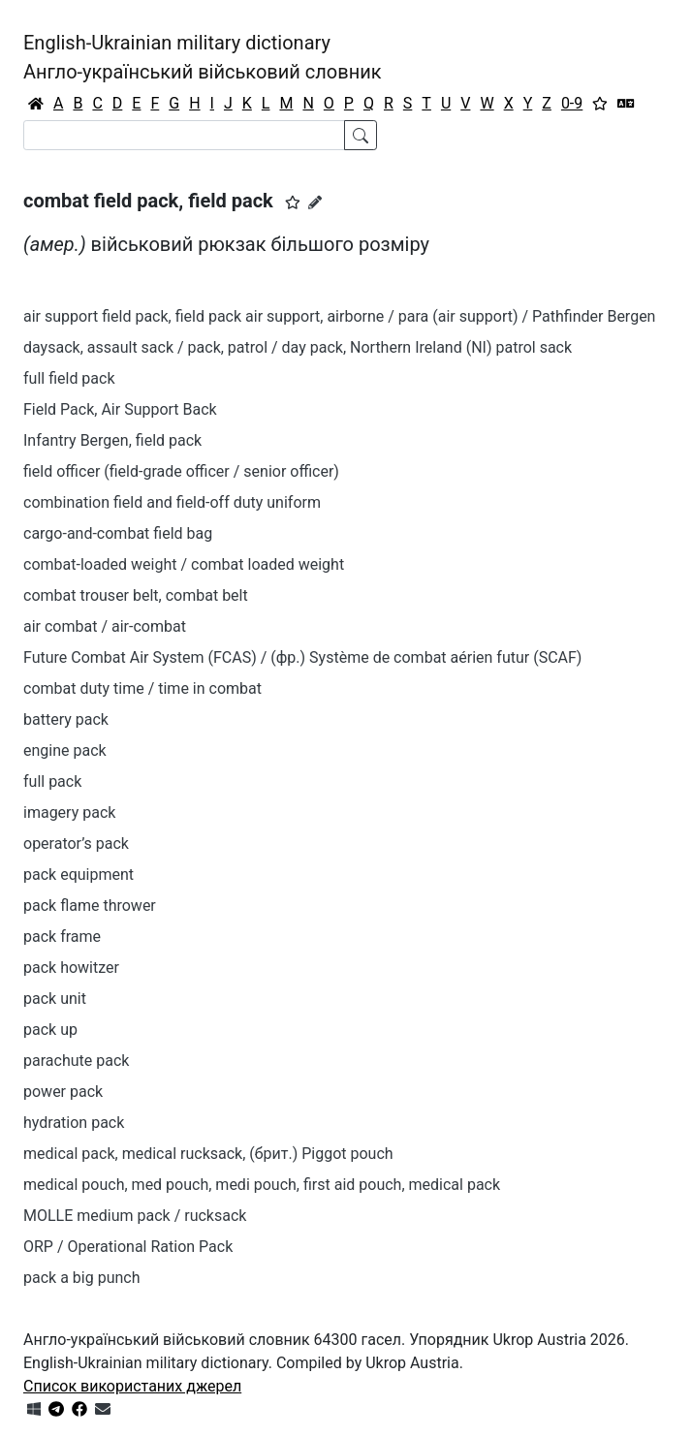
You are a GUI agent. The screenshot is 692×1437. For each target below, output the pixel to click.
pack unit (54, 998)
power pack (63, 1091)
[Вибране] (600, 103)
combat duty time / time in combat (142, 688)
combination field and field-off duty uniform (172, 502)
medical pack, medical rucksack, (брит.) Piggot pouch (208, 1153)
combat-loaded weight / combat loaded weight (183, 564)
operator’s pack (76, 843)
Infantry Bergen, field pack (112, 440)
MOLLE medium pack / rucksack (134, 1215)
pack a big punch (81, 1277)
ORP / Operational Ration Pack (128, 1246)
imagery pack (69, 812)
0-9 (571, 103)
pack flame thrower (89, 905)
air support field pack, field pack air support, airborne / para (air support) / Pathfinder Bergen (339, 316)
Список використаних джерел (132, 1386)
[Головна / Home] (35, 103)
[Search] (184, 135)
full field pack (69, 378)
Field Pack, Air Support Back (120, 409)
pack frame (62, 936)
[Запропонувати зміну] (315, 202)
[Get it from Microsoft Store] (34, 1409)
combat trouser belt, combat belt (135, 595)
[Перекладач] (626, 103)
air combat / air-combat (104, 626)
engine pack (65, 750)
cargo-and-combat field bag (117, 533)
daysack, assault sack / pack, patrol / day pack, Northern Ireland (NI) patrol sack (297, 347)
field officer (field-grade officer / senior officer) (181, 471)
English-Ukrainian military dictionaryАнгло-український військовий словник (202, 57)
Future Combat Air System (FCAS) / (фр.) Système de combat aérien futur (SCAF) (302, 657)
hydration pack (73, 1122)
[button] (292, 202)
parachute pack (76, 1060)
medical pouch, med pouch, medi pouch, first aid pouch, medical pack (261, 1184)
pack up (50, 1029)
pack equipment (78, 874)
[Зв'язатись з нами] (102, 1409)
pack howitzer (71, 967)
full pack (52, 781)
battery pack (66, 719)
